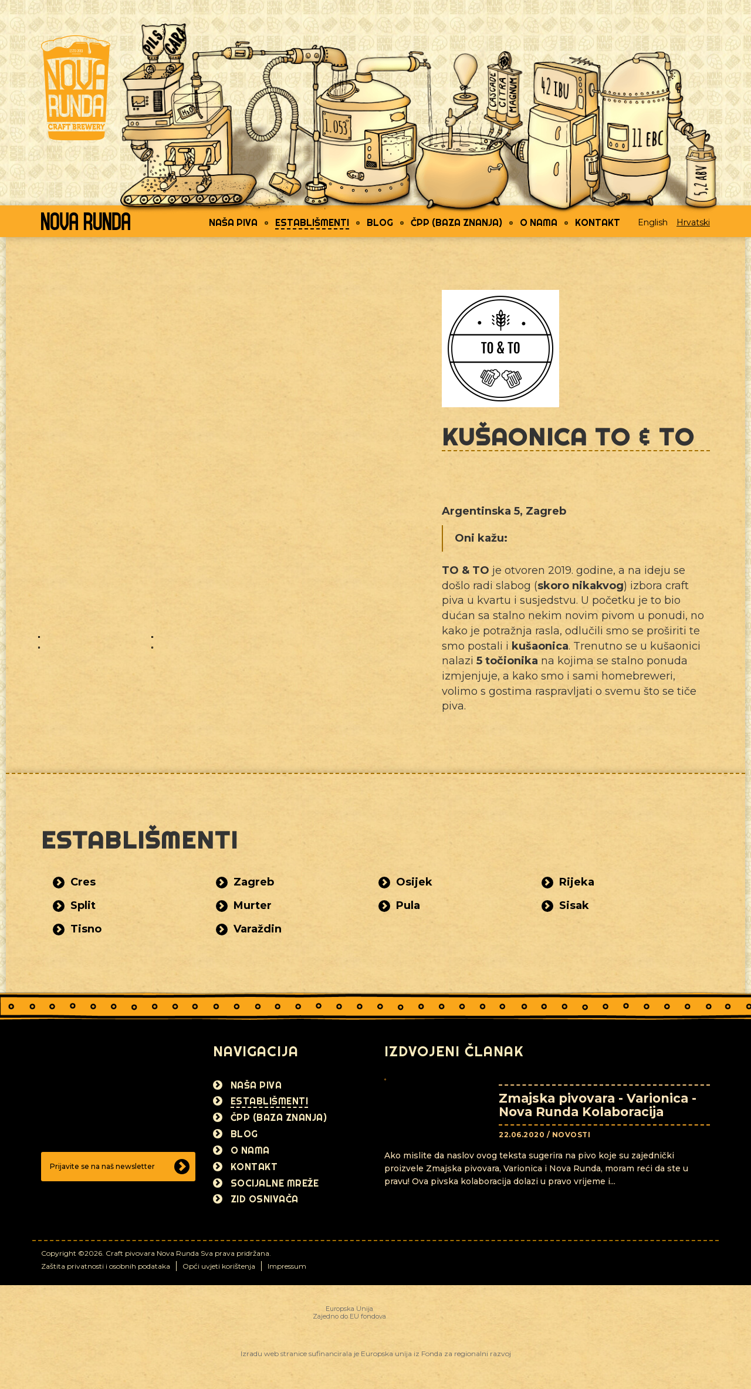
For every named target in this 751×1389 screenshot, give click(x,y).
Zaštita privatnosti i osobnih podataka (105, 1266)
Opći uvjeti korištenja (218, 1266)
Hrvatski (693, 222)
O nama (538, 222)
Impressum (287, 1266)
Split (83, 905)
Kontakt (597, 222)
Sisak (574, 905)
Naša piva (233, 222)
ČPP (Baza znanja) (456, 222)
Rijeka (576, 882)
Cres (83, 882)
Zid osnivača (265, 1199)
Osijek (414, 882)
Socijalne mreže (275, 1183)
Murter (253, 905)
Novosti (571, 1134)
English (653, 222)
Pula (408, 905)
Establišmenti (312, 222)
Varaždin (258, 928)
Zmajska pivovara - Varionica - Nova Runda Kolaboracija (597, 1105)
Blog (380, 222)
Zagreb (254, 882)
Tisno (86, 928)
